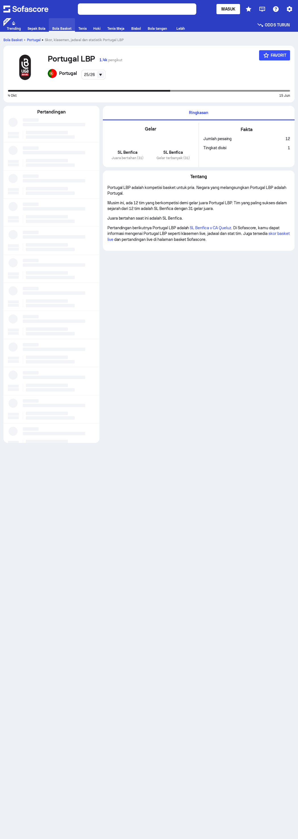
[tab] (199, 113)
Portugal (34, 40)
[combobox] (93, 74)
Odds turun (273, 25)
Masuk (228, 9)
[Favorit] (274, 55)
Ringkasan (198, 112)
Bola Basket (13, 40)
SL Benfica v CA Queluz (210, 228)
